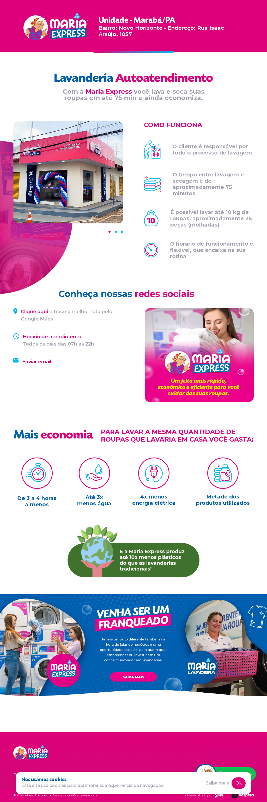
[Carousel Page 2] (116, 232)
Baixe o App (188, 753)
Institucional (82, 753)
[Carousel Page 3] (122, 232)
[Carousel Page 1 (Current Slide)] (109, 232)
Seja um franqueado (229, 753)
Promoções (141, 753)
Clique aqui (34, 311)
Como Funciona (112, 753)
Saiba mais (217, 783)
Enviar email (36, 362)
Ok (238, 783)
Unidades (165, 753)
